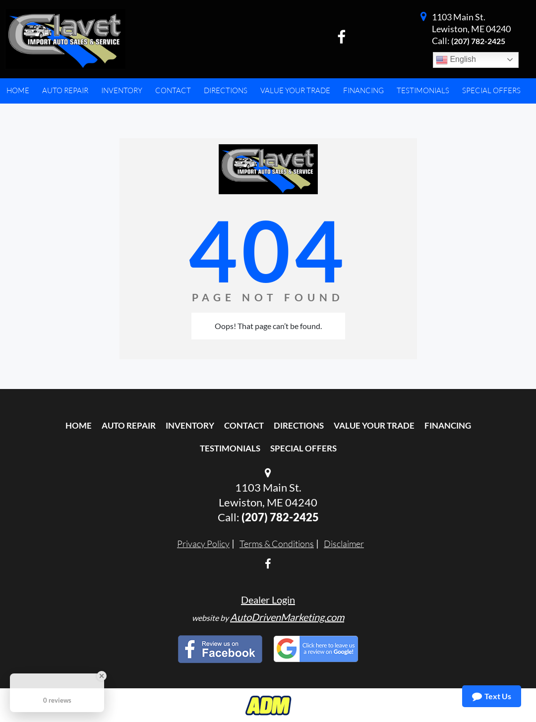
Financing (447, 425)
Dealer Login (268, 600)
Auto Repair (129, 425)
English (456, 60)
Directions (299, 425)
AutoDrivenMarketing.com (287, 617)
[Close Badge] (102, 676)
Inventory (190, 425)
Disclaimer (344, 543)
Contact (244, 425)
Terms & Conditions (276, 543)
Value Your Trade (374, 425)
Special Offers (303, 448)
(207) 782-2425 (478, 41)
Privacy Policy (203, 543)
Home (78, 425)
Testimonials (230, 448)
